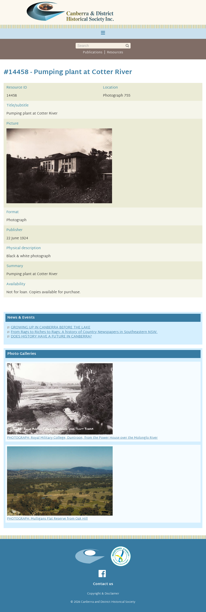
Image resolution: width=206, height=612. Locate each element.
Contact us (103, 584)
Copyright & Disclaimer (103, 594)
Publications (92, 53)
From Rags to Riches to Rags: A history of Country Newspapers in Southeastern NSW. (84, 332)
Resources (115, 53)
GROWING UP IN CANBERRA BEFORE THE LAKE (50, 327)
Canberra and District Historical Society (108, 602)
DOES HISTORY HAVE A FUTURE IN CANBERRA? (51, 336)
